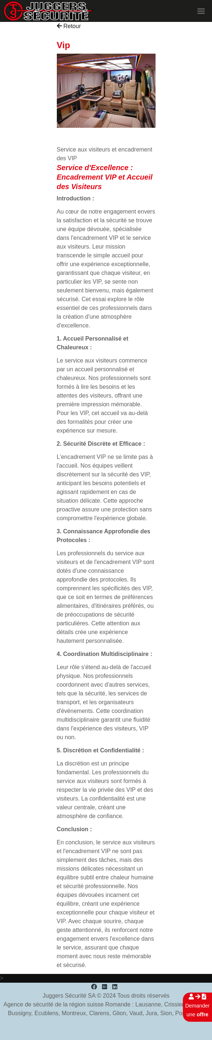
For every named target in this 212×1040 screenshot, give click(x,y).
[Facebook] (94, 987)
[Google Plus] (104, 987)
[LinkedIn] (114, 987)
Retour (69, 26)
